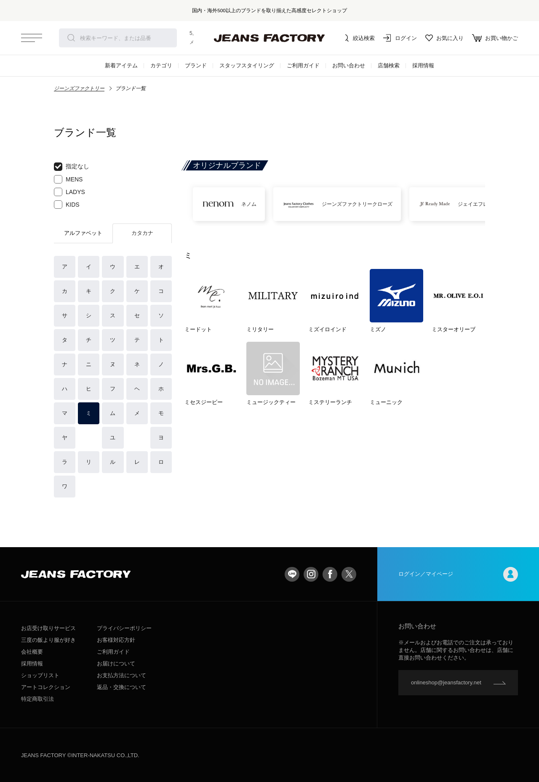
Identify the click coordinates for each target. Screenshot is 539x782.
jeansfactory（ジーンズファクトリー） (269, 38)
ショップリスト (40, 675)
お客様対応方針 (116, 640)
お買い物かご (495, 38)
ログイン (400, 38)
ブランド (196, 65)
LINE (292, 574)
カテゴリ (161, 65)
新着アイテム (121, 65)
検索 (71, 38)
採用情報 (423, 65)
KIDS (67, 204)
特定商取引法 (37, 699)
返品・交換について (121, 687)
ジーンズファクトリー (79, 88)
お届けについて (116, 663)
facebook (330, 574)
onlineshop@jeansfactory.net (446, 682)
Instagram (311, 574)
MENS (68, 179)
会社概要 (32, 652)
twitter (349, 574)
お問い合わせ (348, 65)
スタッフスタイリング (246, 65)
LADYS (69, 192)
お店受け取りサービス (48, 628)
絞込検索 (358, 38)
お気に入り (444, 38)
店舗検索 (389, 65)
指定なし (71, 166)
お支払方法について (121, 675)
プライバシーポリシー (124, 628)
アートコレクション (45, 687)
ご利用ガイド (303, 65)
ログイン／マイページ (458, 574)
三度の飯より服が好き (48, 640)
